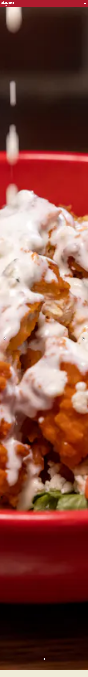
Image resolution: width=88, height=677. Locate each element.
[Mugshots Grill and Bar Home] (8, 3)
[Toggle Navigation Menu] (85, 3)
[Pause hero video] (44, 644)
